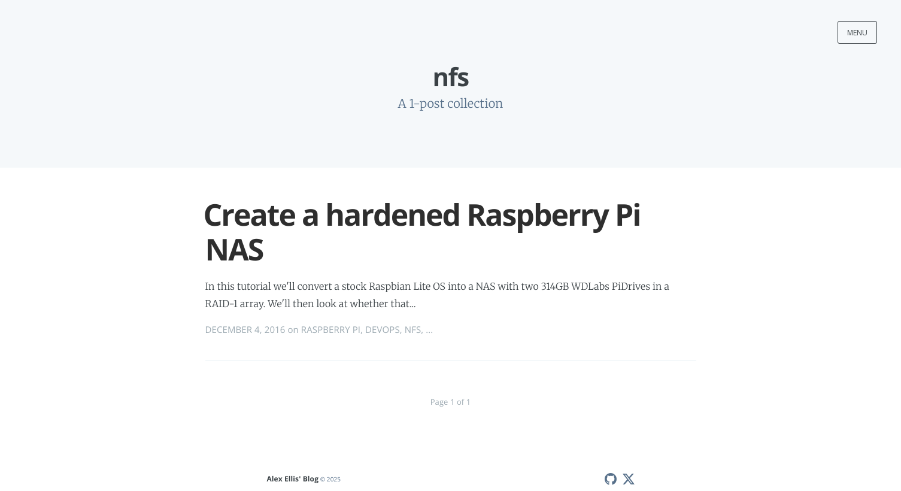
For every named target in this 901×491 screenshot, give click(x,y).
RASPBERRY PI (330, 330)
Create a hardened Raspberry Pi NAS (422, 231)
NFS (413, 330)
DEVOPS (382, 330)
